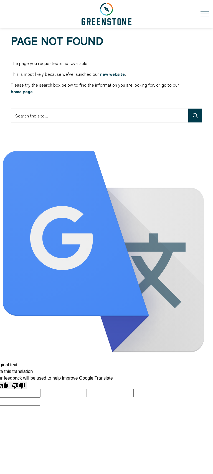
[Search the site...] (106, 115)
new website (112, 74)
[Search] (195, 115)
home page (22, 91)
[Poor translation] (18, 385)
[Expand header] (204, 14)
